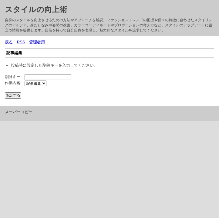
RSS (21, 42)
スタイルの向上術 (36, 9)
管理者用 (37, 42)
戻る (9, 42)
